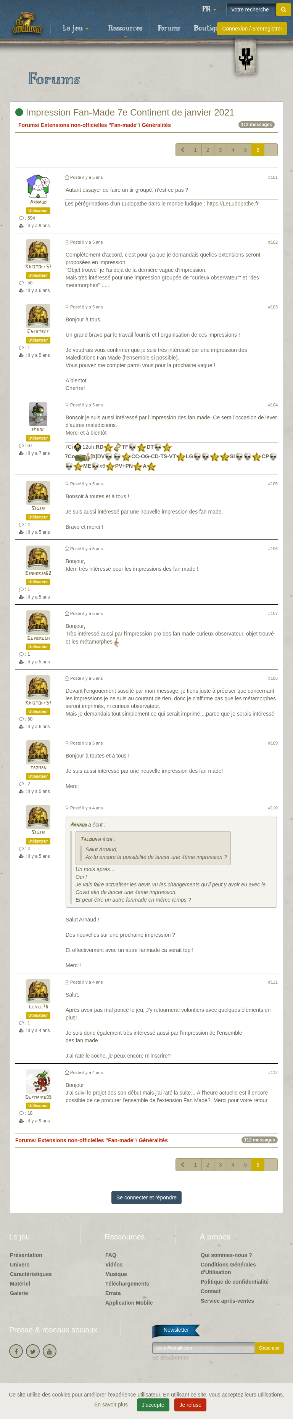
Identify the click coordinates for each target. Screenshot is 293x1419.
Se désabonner (170, 1358)
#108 (273, 678)
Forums (169, 28)
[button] (209, 9)
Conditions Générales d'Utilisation (228, 1268)
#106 (273, 548)
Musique (116, 1274)
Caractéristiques (31, 1274)
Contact (211, 1291)
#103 (273, 307)
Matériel (20, 1284)
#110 (273, 808)
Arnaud (38, 202)
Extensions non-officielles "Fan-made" (90, 125)
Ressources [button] (125, 30)
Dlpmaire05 (38, 1097)
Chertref (38, 332)
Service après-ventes (227, 1301)
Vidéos (114, 1265)
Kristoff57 (38, 267)
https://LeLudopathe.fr (233, 204)
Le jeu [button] (76, 28)
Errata (113, 1293)
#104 (273, 405)
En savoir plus (111, 1404)
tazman (38, 768)
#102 (273, 242)
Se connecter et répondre (146, 1197)
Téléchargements (127, 1284)
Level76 (38, 1007)
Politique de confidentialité (235, 1282)
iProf (38, 430)
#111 (273, 982)
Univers (19, 1265)
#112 (273, 1072)
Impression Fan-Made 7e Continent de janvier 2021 (125, 112)
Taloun (88, 840)
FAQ (110, 1255)
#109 (273, 743)
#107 (273, 613)
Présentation (26, 1255)
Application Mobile (129, 1303)
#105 (273, 484)
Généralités (156, 125)
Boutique (208, 28)
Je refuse (190, 1405)
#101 (273, 177)
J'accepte (153, 1405)
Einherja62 (38, 573)
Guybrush (38, 638)
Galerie (19, 1293)
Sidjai (38, 509)
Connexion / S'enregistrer (252, 29)
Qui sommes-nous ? (226, 1255)
